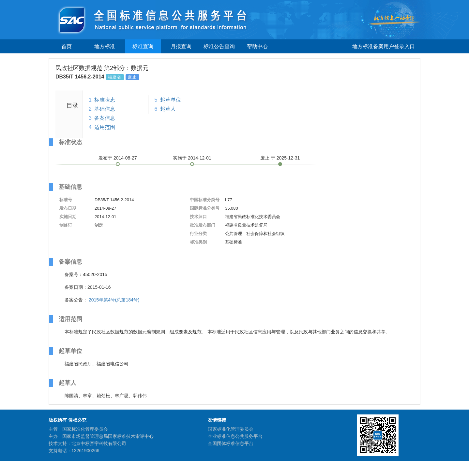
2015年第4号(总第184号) (114, 299)
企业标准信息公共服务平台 (235, 436)
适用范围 (104, 127)
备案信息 (104, 118)
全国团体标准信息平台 (230, 443)
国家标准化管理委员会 (230, 429)
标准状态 (104, 100)
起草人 (168, 109)
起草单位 (170, 100)
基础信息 (104, 109)
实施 (192, 158)
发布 (117, 158)
